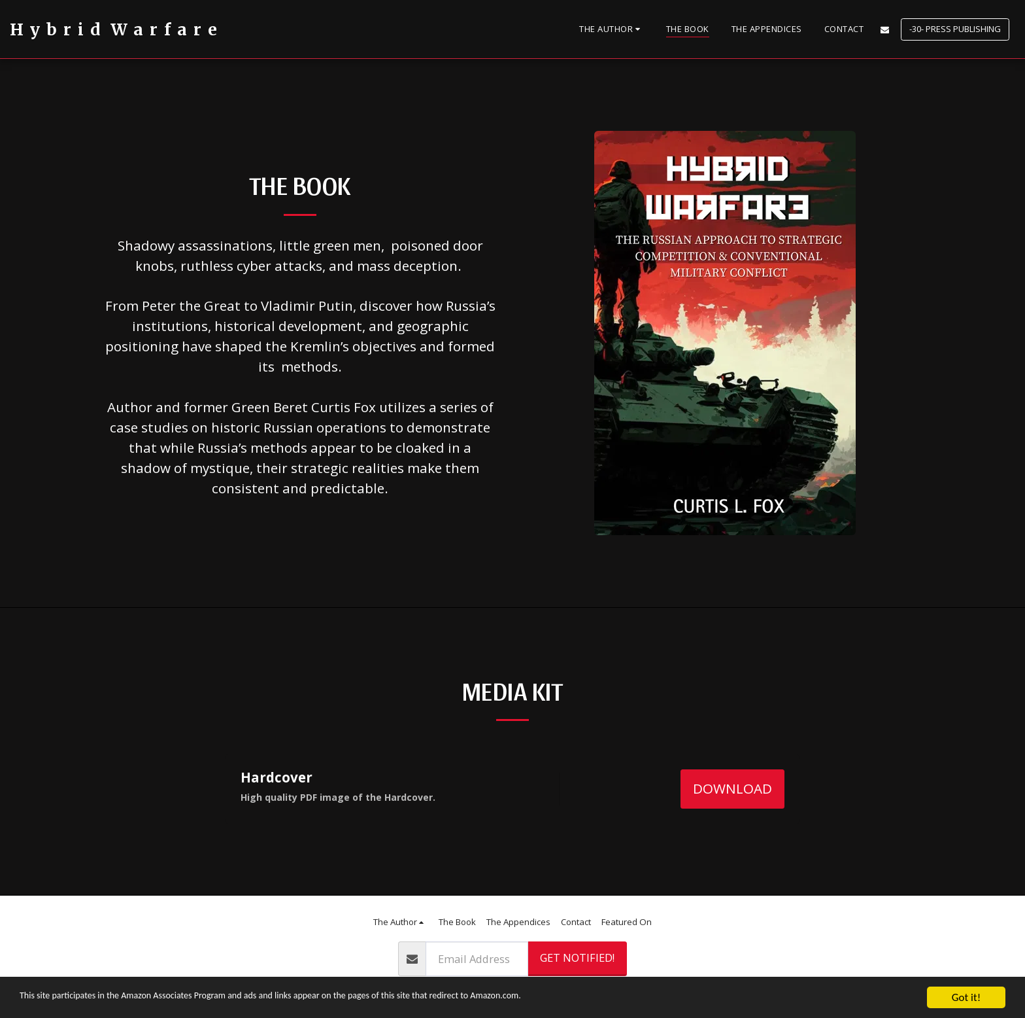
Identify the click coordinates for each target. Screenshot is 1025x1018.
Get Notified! (577, 957)
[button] (611, 29)
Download (732, 788)
